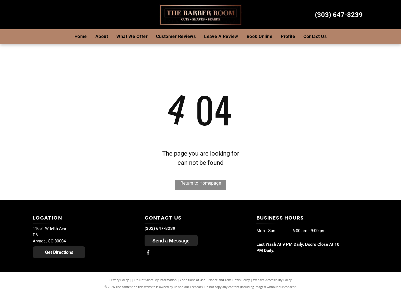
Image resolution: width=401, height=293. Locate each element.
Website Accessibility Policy (272, 280)
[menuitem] (80, 36)
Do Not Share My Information (156, 280)
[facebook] (148, 253)
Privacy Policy (119, 280)
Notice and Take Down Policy (229, 280)
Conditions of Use (192, 280)
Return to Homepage (200, 183)
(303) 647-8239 (339, 15)
